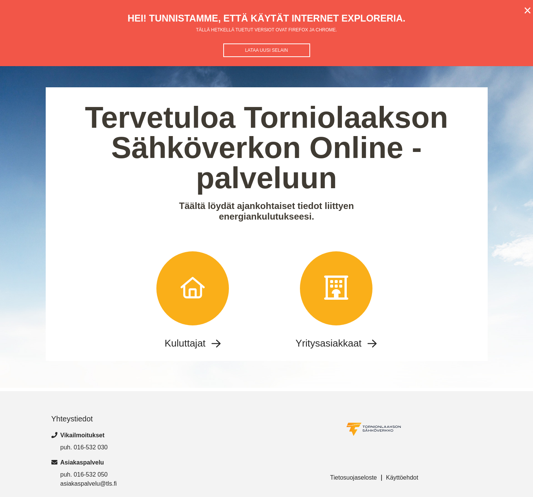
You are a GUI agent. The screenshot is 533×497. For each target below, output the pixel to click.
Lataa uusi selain (266, 50)
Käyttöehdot (402, 477)
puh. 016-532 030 (84, 447)
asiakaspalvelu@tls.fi (88, 483)
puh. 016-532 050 (84, 474)
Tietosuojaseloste (353, 477)
